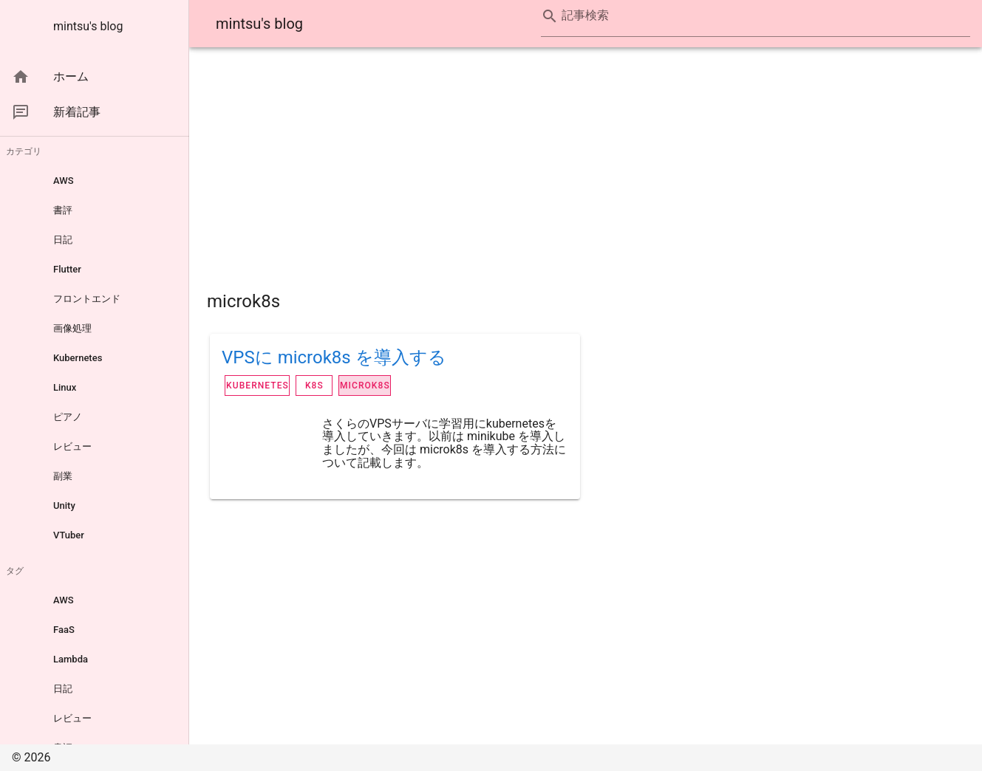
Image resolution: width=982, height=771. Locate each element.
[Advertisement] (585, 168)
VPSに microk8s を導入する (334, 357)
